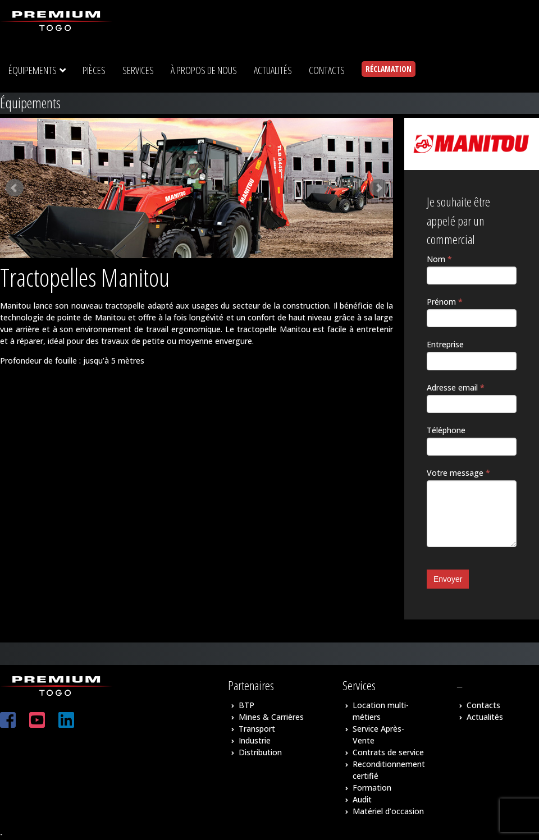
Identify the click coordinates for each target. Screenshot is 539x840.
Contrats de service (388, 752)
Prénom (445, 301)
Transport (257, 728)
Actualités (485, 717)
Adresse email (456, 387)
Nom (439, 259)
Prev (15, 188)
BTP (246, 705)
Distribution (260, 752)
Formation (372, 787)
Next (378, 188)
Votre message (458, 472)
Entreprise (445, 344)
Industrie (255, 740)
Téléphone (446, 430)
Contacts (483, 705)
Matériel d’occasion (388, 811)
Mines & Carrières (271, 717)
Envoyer (447, 579)
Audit (362, 799)
